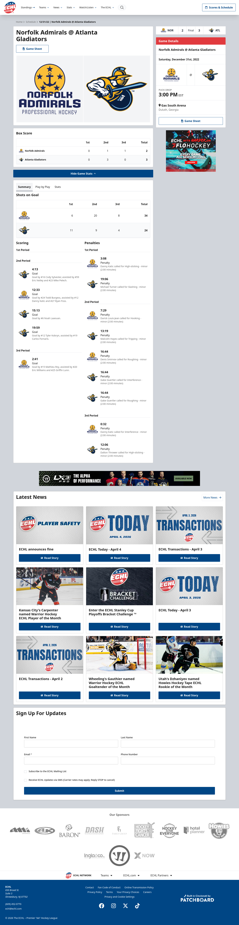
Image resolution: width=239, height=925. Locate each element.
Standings (28, 7)
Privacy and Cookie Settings (120, 896)
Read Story (49, 558)
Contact (89, 887)
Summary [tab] (24, 187)
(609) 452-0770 (13, 904)
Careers (147, 892)
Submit (119, 791)
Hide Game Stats (83, 173)
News (58, 7)
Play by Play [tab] (42, 187)
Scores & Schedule (219, 7)
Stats (71, 7)
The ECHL (108, 7)
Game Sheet (32, 49)
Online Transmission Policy (139, 887)
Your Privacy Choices (128, 892)
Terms (109, 892)
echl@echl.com (13, 908)
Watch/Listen (88, 7)
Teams (44, 7)
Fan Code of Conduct (109, 887)
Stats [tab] (58, 187)
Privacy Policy (94, 892)
